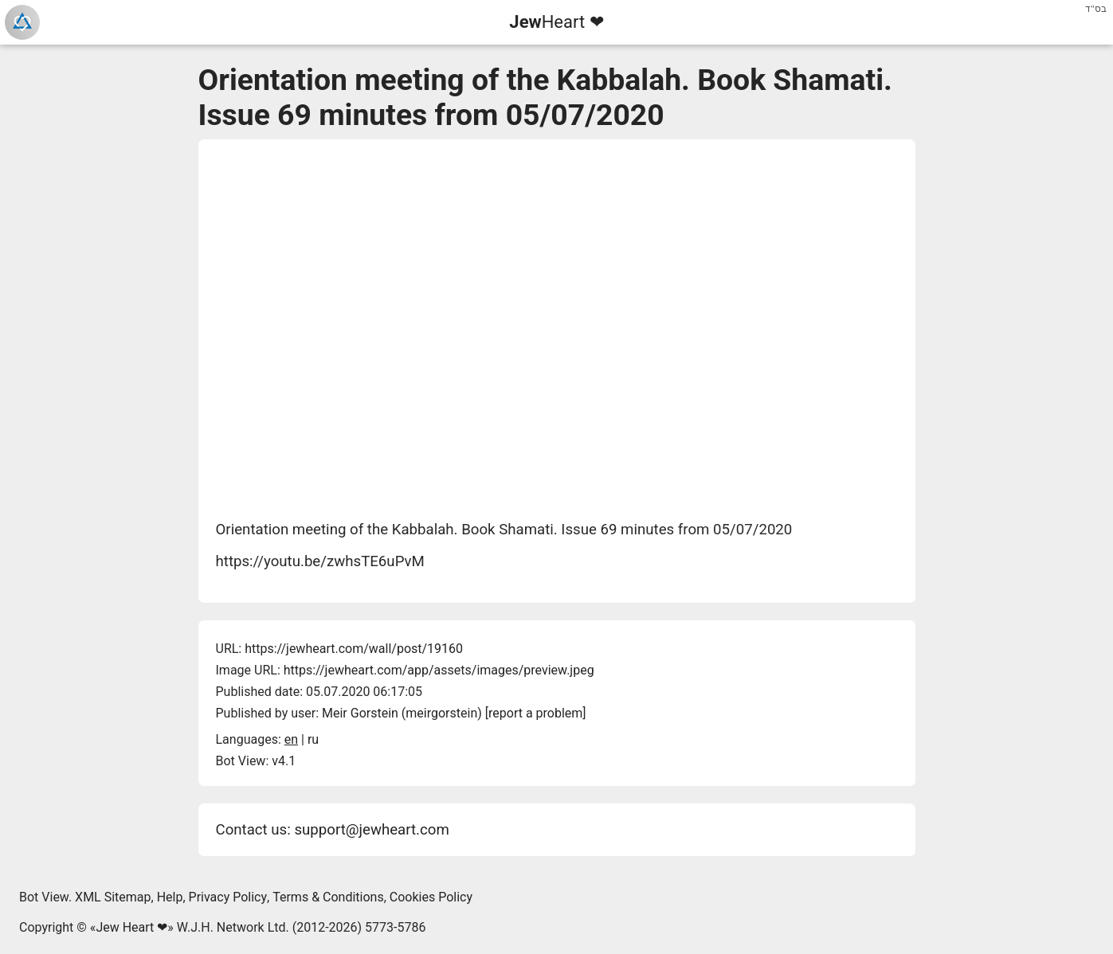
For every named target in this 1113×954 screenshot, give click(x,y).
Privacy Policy (228, 897)
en (291, 739)
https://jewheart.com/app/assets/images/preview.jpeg (439, 670)
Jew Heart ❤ (131, 927)
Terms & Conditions (328, 897)
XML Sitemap (113, 897)
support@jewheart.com (371, 830)
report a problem (535, 713)
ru (313, 739)
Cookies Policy (431, 897)
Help (170, 897)
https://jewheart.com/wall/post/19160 (354, 648)
